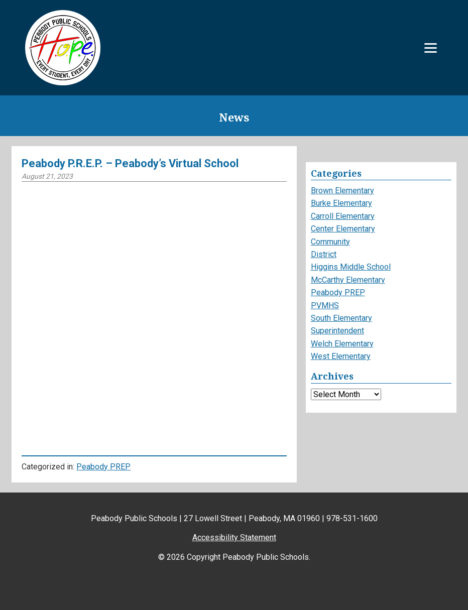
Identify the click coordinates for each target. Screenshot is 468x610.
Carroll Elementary (343, 216)
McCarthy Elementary (348, 280)
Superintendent (337, 330)
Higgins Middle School (351, 267)
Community (330, 242)
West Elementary (341, 356)
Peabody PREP (103, 466)
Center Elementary (343, 228)
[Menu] (430, 48)
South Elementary (341, 318)
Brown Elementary (342, 190)
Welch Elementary (342, 343)
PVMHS (325, 305)
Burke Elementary (341, 203)
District (323, 254)
